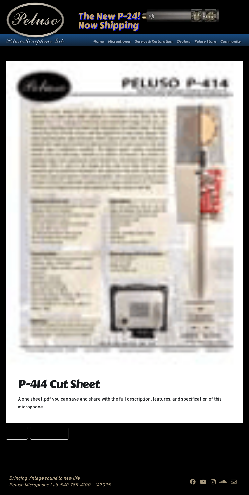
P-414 (16, 432)
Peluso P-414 (49, 432)
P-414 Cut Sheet (59, 384)
